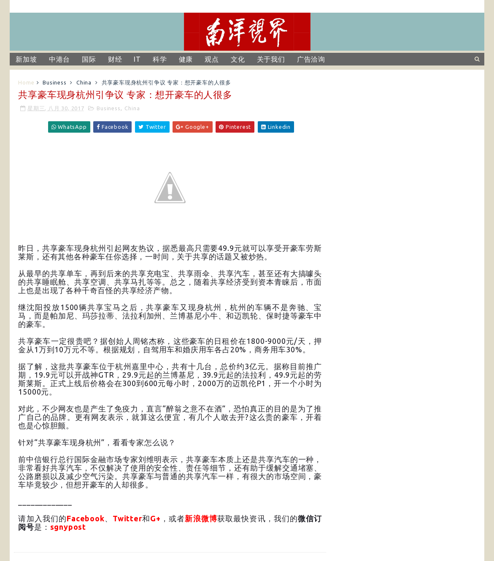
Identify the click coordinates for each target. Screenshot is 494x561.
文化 (238, 59)
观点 (212, 59)
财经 (115, 59)
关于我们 (271, 59)
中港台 (59, 59)
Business (54, 82)
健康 (186, 59)
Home (26, 82)
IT (137, 59)
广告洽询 (311, 59)
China (84, 82)
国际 (89, 59)
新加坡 (26, 59)
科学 (160, 59)
